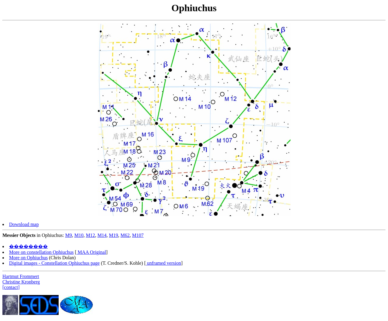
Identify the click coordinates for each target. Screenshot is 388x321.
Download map (24, 224)
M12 (90, 235)
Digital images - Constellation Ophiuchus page (54, 263)
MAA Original (91, 252)
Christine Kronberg (21, 281)
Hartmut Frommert (20, 276)
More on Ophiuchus (28, 257)
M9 (68, 235)
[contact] (11, 287)
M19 (113, 235)
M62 (125, 235)
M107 (138, 235)
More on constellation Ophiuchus (41, 252)
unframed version (163, 263)
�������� (28, 246)
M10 (78, 235)
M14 (101, 235)
